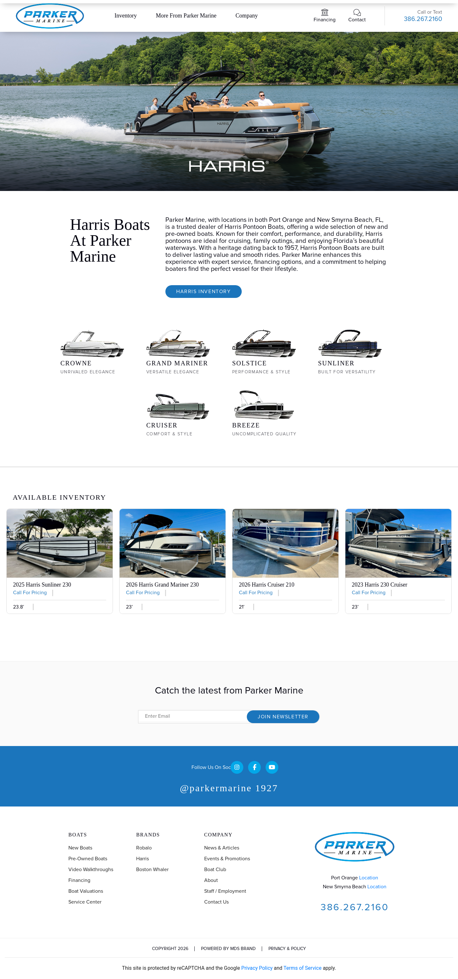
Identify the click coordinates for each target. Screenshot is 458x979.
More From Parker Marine (186, 15)
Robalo (144, 848)
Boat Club (215, 869)
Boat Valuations (85, 891)
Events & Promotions (227, 859)
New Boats (80, 848)
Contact (357, 20)
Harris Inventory (203, 291)
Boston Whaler (152, 869)
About (211, 880)
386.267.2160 (423, 19)
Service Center (84, 902)
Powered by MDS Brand (228, 948)
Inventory (125, 15)
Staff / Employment (225, 891)
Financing (325, 20)
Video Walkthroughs (90, 869)
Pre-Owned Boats (87, 859)
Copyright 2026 (170, 948)
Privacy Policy (257, 968)
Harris (142, 859)
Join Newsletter (283, 717)
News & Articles (221, 848)
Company (246, 15)
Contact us (216, 902)
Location (368, 878)
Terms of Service (302, 968)
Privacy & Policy (287, 948)
